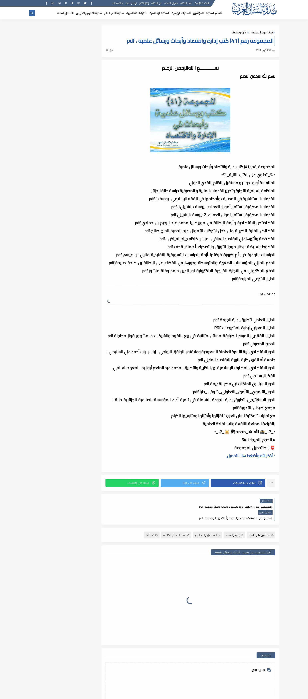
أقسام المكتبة (214, 13)
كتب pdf (152, 523)
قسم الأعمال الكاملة (176, 523)
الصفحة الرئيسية (202, 3)
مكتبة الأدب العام (114, 13)
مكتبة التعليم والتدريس (89, 13)
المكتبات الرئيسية (181, 13)
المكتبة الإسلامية (159, 13)
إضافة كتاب (117, 3)
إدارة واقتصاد (239, 32)
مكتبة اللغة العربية (136, 13)
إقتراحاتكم (144, 3)
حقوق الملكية (171, 3)
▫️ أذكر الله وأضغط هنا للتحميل (251, 455)
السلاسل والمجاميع (207, 523)
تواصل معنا (131, 3)
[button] (238, 483)
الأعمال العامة (65, 13)
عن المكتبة (157, 3)
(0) (109, 50)
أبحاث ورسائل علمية (262, 32)
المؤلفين (198, 13)
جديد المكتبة (187, 3)
